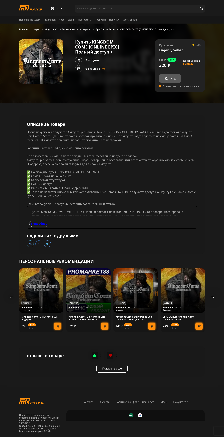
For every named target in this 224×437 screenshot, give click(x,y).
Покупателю (180, 402)
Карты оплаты (130, 19)
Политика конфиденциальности (135, 402)
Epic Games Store (105, 29)
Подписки (100, 19)
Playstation (50, 19)
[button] (212, 296)
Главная (23, 29)
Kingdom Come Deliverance (60, 29)
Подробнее (39, 224)
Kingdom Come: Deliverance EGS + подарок (40, 318)
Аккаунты (85, 29)
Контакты (89, 402)
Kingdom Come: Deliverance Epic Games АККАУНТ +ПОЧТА (87, 318)
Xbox (61, 19)
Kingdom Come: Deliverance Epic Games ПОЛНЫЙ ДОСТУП (134, 318)
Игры (36, 29)
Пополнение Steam (29, 19)
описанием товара (189, 86)
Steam (71, 19)
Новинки (114, 19)
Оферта (105, 402)
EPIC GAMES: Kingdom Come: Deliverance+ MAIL (179, 318)
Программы (84, 19)
